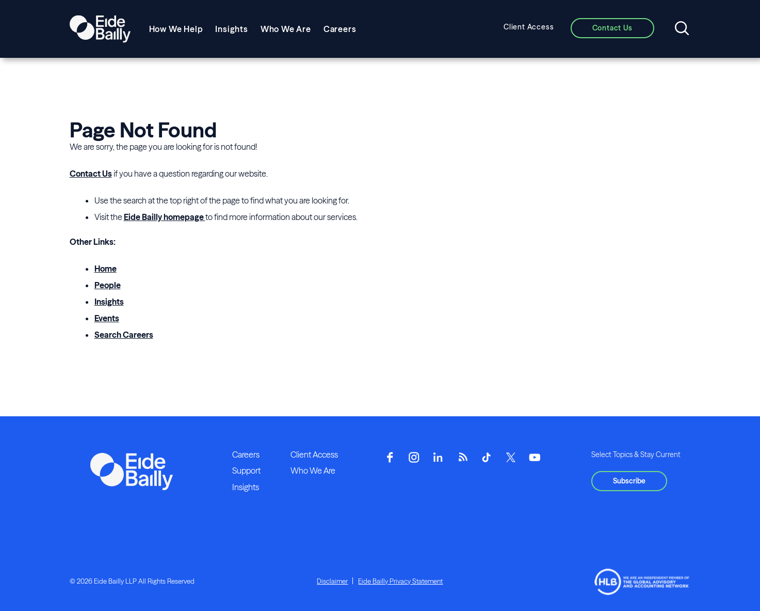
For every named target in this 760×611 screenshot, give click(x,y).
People (107, 285)
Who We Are (286, 29)
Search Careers (123, 335)
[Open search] (682, 29)
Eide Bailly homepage (164, 217)
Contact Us (91, 173)
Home (105, 268)
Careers (340, 29)
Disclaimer (332, 581)
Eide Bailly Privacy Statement (400, 581)
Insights (231, 29)
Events (106, 318)
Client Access (529, 27)
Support (246, 470)
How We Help (176, 29)
